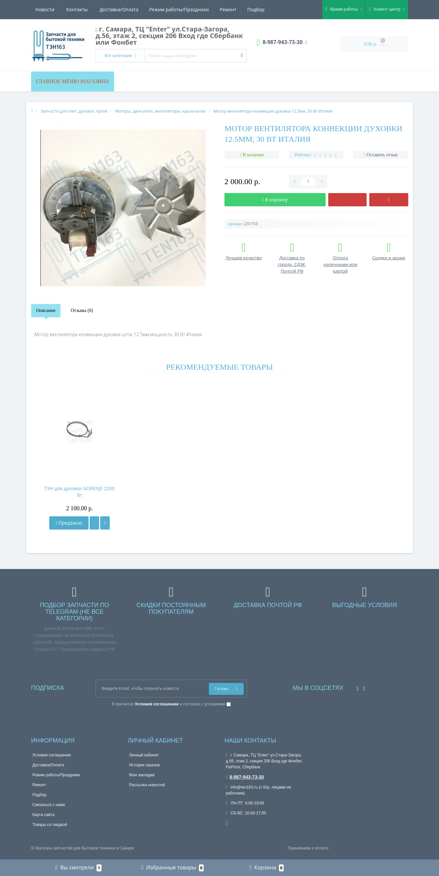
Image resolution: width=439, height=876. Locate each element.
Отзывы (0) (82, 310)
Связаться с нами (48, 804)
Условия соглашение (51, 755)
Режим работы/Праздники (115, 9)
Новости (224, 9)
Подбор (194, 9)
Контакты (257, 9)
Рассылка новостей (147, 785)
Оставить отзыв (382, 154)
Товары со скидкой (49, 824)
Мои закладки (142, 775)
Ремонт (165, 9)
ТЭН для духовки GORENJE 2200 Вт (80, 491)
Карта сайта (43, 814)
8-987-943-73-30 (245, 777)
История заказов (144, 765)
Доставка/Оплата (54, 9)
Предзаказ (69, 523)
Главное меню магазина (72, 81)
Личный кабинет (144, 755)
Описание (46, 310)
